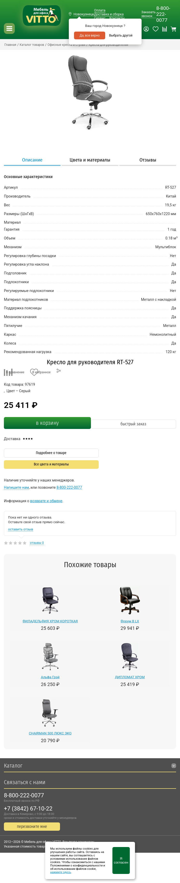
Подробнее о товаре (51, 453)
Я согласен (121, 860)
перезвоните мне (32, 826)
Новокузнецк (84, 14)
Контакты (117, 18)
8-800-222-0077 (163, 14)
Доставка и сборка (109, 14)
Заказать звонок (148, 14)
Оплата (99, 10)
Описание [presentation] (32, 160)
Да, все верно (89, 35)
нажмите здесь (60, 872)
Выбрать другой (120, 35)
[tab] (32, 160)
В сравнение (15, 372)
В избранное (41, 372)
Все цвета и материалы (51, 464)
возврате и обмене (46, 501)
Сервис (99, 18)
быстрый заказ (133, 423)
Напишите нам (16, 487)
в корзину (47, 423)
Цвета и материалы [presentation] (90, 160)
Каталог (13, 765)
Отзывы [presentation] (147, 160)
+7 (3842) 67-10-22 (28, 808)
